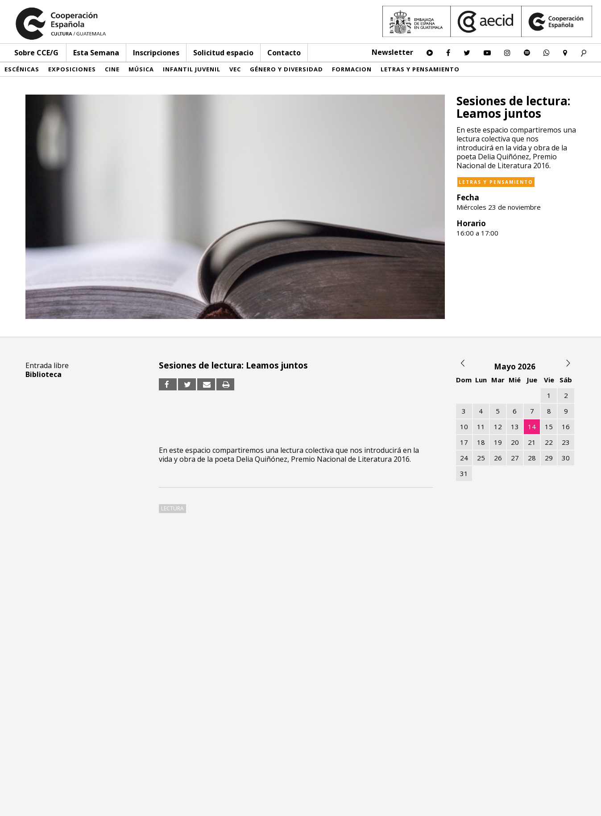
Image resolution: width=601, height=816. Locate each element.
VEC (235, 69)
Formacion (352, 69)
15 (549, 426)
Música (141, 69)
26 (498, 457)
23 (566, 442)
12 (498, 426)
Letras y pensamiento (420, 69)
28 (532, 457)
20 (515, 442)
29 (549, 457)
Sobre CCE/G (36, 53)
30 (566, 457)
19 (498, 442)
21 (532, 442)
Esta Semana (96, 53)
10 (464, 426)
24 (464, 457)
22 (549, 442)
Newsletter (392, 52)
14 (532, 426)
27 (515, 457)
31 (464, 473)
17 (464, 442)
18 (481, 442)
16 (566, 426)
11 (481, 426)
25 (481, 457)
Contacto (284, 53)
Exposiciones (72, 69)
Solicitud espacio (223, 53)
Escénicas (21, 69)
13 (515, 426)
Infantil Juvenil (191, 69)
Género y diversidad (286, 69)
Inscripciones (156, 53)
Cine (112, 69)
